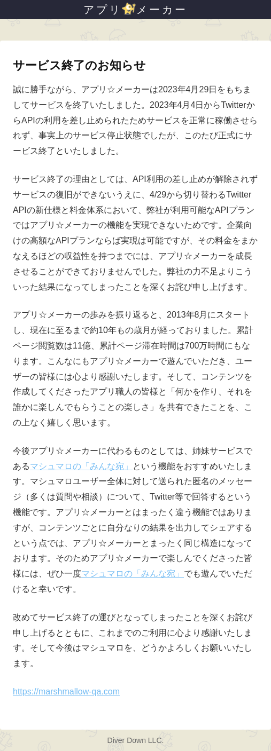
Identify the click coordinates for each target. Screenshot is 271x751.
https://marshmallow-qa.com (66, 691)
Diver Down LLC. (135, 740)
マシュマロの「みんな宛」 (81, 466)
